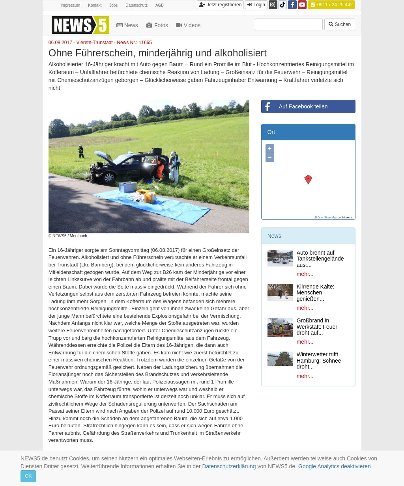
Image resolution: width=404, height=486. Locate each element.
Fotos (158, 25)
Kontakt (94, 5)
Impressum (70, 5)
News (128, 25)
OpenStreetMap (327, 217)
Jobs (113, 5)
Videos (189, 25)
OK (28, 476)
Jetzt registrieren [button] (220, 4)
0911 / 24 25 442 (331, 4)
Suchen (340, 24)
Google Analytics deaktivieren (334, 466)
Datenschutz (136, 5)
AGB (159, 5)
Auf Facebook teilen (295, 106)
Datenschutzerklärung (229, 466)
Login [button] (256, 4)
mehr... (305, 274)
